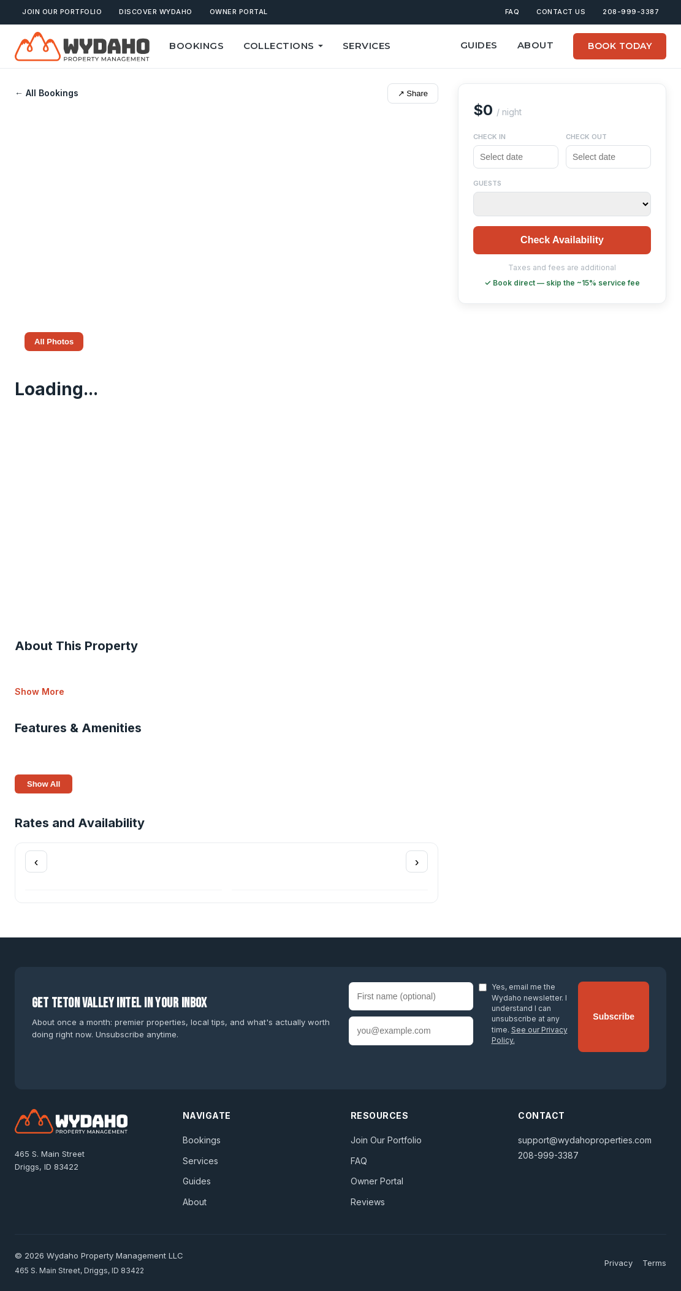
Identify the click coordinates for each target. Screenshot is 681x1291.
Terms (654, 1263)
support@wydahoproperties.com (585, 1140)
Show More (39, 691)
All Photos (54, 341)
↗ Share (413, 93)
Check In (489, 136)
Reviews (368, 1202)
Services (367, 45)
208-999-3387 (631, 11)
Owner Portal (239, 11)
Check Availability (562, 240)
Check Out (586, 136)
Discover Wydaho (155, 11)
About (535, 45)
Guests (487, 183)
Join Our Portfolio (62, 11)
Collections (283, 45)
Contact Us (560, 11)
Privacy (618, 1263)
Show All (43, 784)
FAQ (512, 11)
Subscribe (613, 1016)
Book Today (620, 45)
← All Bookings (46, 93)
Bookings (196, 45)
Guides (479, 45)
